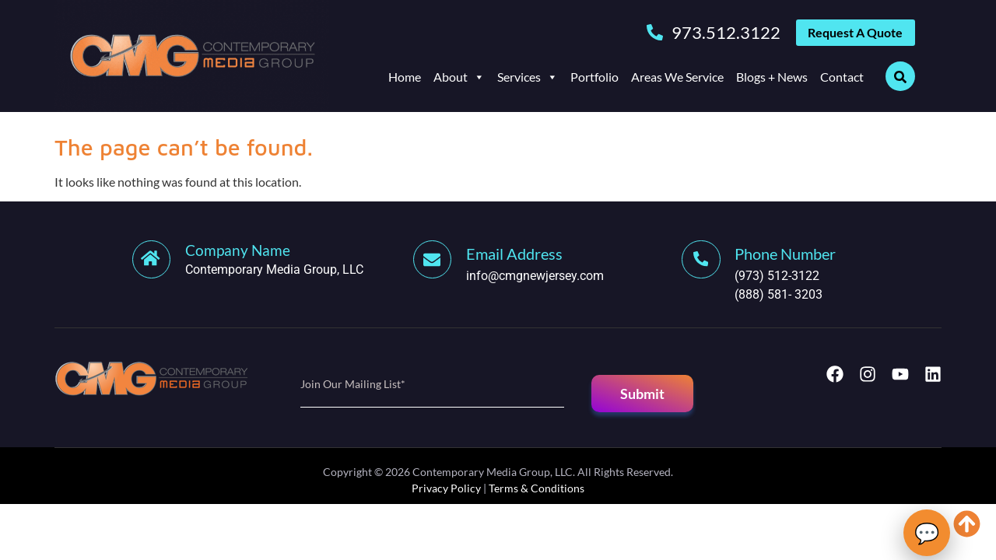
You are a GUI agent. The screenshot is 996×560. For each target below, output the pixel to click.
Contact (842, 79)
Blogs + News (772, 79)
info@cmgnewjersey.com (538, 275)
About (459, 80)
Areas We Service (677, 79)
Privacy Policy (446, 488)
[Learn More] (272, 260)
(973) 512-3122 (780, 275)
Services (527, 80)
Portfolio (594, 79)
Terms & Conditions (536, 488)
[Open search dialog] (900, 79)
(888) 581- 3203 (782, 294)
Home (404, 79)
